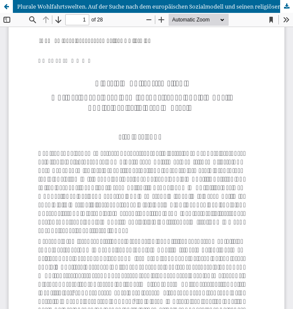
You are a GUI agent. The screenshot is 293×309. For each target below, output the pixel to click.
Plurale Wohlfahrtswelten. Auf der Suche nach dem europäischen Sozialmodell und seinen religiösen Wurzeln (155, 6)
